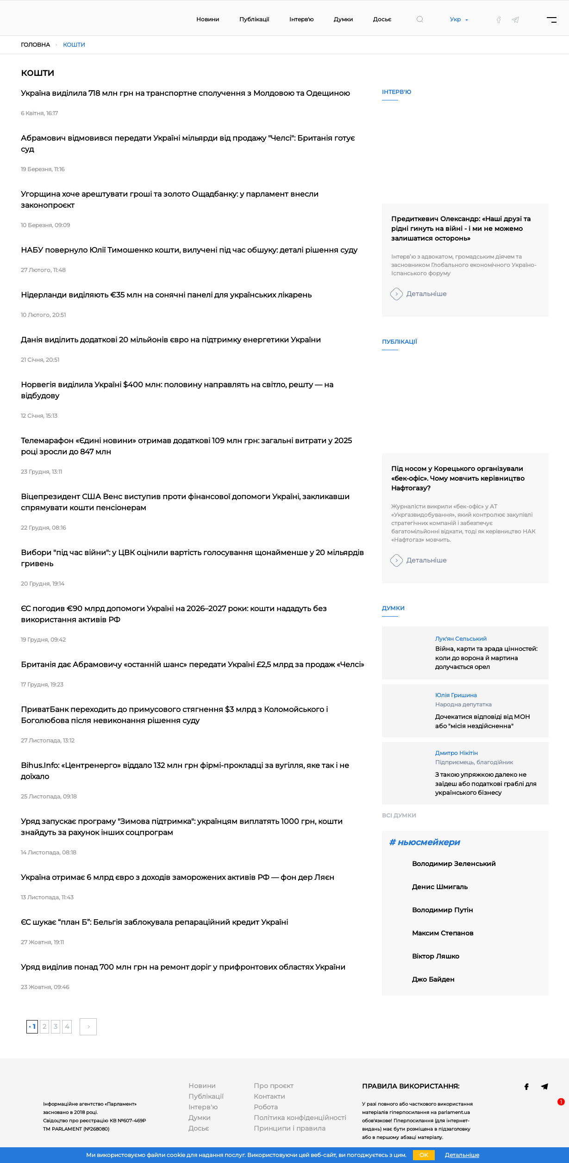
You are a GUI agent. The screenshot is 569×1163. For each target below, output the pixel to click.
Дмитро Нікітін (456, 752)
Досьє (382, 19)
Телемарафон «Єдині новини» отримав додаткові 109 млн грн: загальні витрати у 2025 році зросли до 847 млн (186, 446)
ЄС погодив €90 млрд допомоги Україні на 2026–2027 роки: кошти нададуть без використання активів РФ (174, 614)
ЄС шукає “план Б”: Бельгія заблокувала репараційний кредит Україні (154, 922)
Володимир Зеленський (454, 864)
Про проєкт (274, 1086)
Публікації (254, 19)
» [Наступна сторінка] (88, 1026)
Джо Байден (433, 979)
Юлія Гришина (456, 695)
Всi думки (399, 815)
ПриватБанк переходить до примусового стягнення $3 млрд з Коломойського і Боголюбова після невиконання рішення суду (174, 715)
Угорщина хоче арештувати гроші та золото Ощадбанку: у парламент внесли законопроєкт (170, 200)
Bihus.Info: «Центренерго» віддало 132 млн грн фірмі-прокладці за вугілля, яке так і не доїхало (185, 771)
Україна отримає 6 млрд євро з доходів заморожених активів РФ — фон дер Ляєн (177, 877)
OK (423, 1154)
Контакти (269, 1096)
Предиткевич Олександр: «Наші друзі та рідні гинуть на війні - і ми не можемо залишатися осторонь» (461, 228)
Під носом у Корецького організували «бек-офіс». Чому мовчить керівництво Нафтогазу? (458, 478)
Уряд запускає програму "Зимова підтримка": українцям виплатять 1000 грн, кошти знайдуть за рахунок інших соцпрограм (182, 827)
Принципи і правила (289, 1128)
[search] (420, 19)
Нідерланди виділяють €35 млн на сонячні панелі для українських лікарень (166, 295)
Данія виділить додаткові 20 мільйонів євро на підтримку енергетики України (171, 339)
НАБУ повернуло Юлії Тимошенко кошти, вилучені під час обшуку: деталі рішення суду (189, 250)
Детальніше (426, 294)
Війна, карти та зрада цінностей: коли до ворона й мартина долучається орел (486, 657)
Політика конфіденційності (300, 1118)
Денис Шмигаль (440, 887)
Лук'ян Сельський (461, 638)
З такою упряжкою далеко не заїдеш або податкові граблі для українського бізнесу (486, 783)
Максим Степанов (443, 933)
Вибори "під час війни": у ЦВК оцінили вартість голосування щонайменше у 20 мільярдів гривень (192, 558)
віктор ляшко (435, 956)
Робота (266, 1107)
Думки (343, 19)
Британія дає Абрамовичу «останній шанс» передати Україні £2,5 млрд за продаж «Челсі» (192, 664)
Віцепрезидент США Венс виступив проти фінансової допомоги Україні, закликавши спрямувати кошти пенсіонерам (185, 502)
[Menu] (551, 19)
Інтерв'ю (301, 19)
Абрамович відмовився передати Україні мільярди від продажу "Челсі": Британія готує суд (188, 144)
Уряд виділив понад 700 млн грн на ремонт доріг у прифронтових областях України (183, 967)
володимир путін (442, 910)
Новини (207, 19)
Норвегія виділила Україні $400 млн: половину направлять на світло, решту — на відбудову (177, 390)
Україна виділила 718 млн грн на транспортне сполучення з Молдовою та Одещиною (185, 93)
